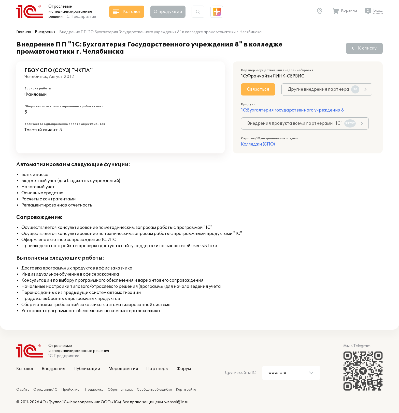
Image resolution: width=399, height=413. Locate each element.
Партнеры (157, 368)
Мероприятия (123, 368)
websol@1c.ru (176, 402)
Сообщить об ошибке (154, 390)
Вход (378, 10)
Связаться (258, 89)
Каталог (25, 368)
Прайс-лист (71, 390)
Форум (184, 368)
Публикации (87, 368)
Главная (23, 32)
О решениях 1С (45, 390)
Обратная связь (120, 390)
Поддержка (94, 390)
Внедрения (45, 32)
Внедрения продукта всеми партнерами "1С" (301, 123)
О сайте (22, 390)
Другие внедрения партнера (323, 89)
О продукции (168, 11)
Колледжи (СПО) (258, 144)
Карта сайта (186, 390)
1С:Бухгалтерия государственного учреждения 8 (292, 110)
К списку (367, 48)
